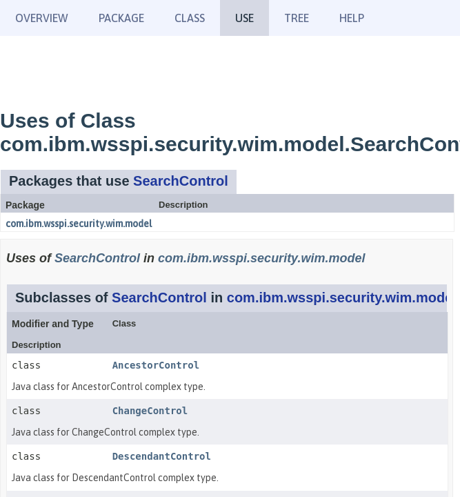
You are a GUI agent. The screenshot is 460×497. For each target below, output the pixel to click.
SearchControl (180, 180)
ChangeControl (150, 410)
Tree (296, 18)
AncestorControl (155, 365)
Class (189, 18)
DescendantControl (161, 456)
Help (351, 18)
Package (121, 18)
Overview (41, 18)
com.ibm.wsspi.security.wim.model (79, 223)
